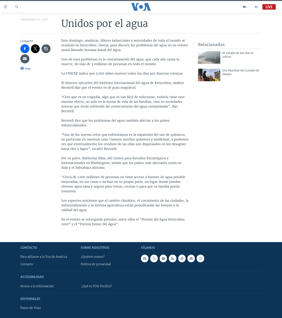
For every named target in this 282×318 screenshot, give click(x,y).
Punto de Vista (30, 308)
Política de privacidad (96, 264)
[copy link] (46, 48)
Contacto (26, 264)
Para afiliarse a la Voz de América (43, 257)
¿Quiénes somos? (93, 257)
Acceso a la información (37, 286)
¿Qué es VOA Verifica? (96, 286)
